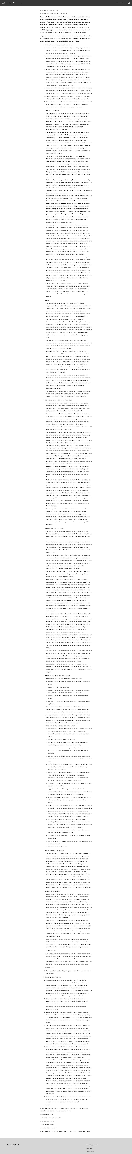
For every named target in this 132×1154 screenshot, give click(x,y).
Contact (120, 3)
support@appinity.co (46, 1114)
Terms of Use (89, 1148)
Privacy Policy (90, 1151)
